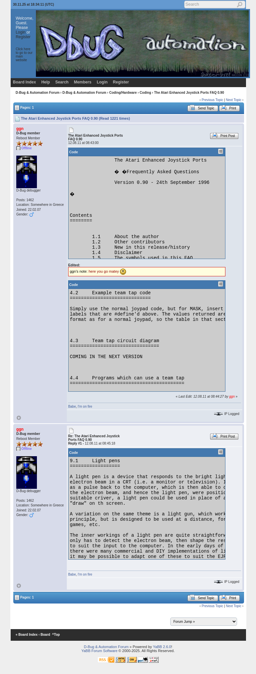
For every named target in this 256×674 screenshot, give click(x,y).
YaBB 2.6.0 (162, 647)
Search (61, 82)
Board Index (24, 82)
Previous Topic (212, 100)
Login (20, 32)
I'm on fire (85, 406)
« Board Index (27, 634)
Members (82, 82)
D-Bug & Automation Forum (38, 92)
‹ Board (44, 634)
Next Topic (233, 100)
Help (45, 82)
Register (23, 37)
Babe (72, 406)
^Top (56, 634)
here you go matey (103, 271)
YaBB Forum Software (99, 651)
